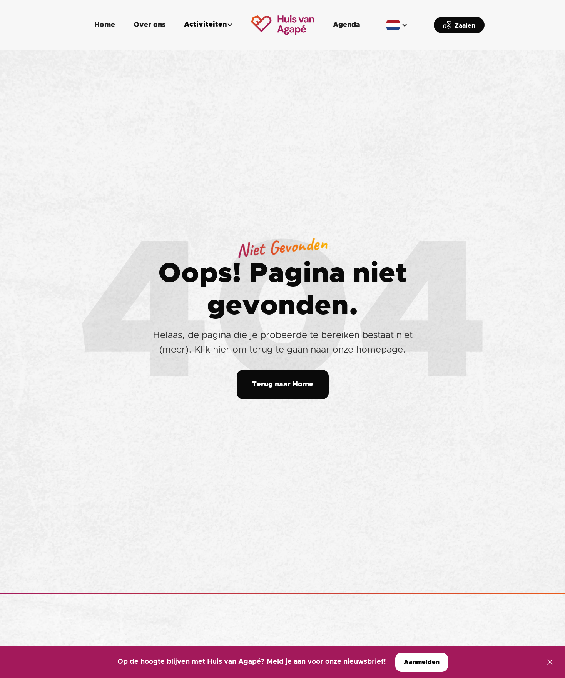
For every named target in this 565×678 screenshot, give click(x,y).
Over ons (149, 25)
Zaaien (459, 24)
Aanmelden (422, 662)
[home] (282, 25)
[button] (208, 25)
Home (104, 25)
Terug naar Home (282, 384)
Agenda (346, 25)
